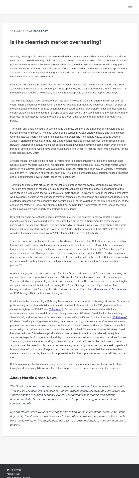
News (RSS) (13, 473)
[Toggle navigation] (130, 8)
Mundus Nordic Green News (110, 289)
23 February (119, 317)
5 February (56, 309)
